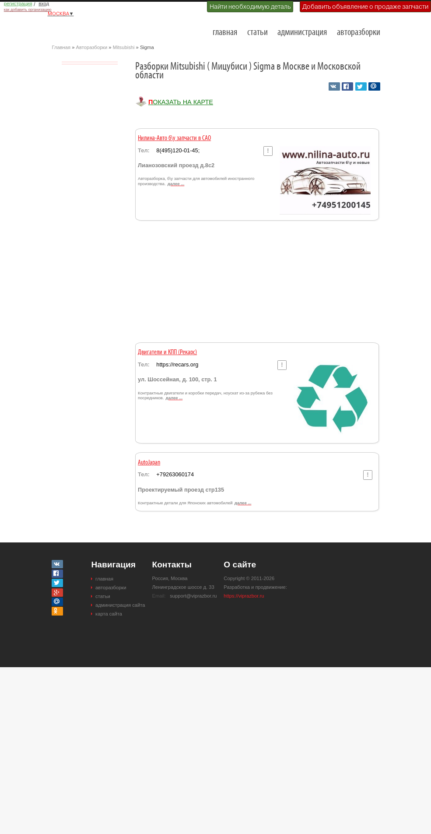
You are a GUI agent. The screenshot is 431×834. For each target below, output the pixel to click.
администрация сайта (120, 605)
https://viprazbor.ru (244, 595)
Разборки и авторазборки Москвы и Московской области (95, 28)
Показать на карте (180, 102)
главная (225, 33)
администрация (302, 33)
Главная (61, 47)
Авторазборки (92, 47)
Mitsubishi (124, 47)
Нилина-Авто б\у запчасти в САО (174, 138)
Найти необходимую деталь (250, 7)
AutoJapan (149, 462)
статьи (257, 33)
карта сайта (108, 613)
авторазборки (358, 33)
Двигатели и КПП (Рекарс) (167, 352)
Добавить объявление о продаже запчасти (365, 7)
